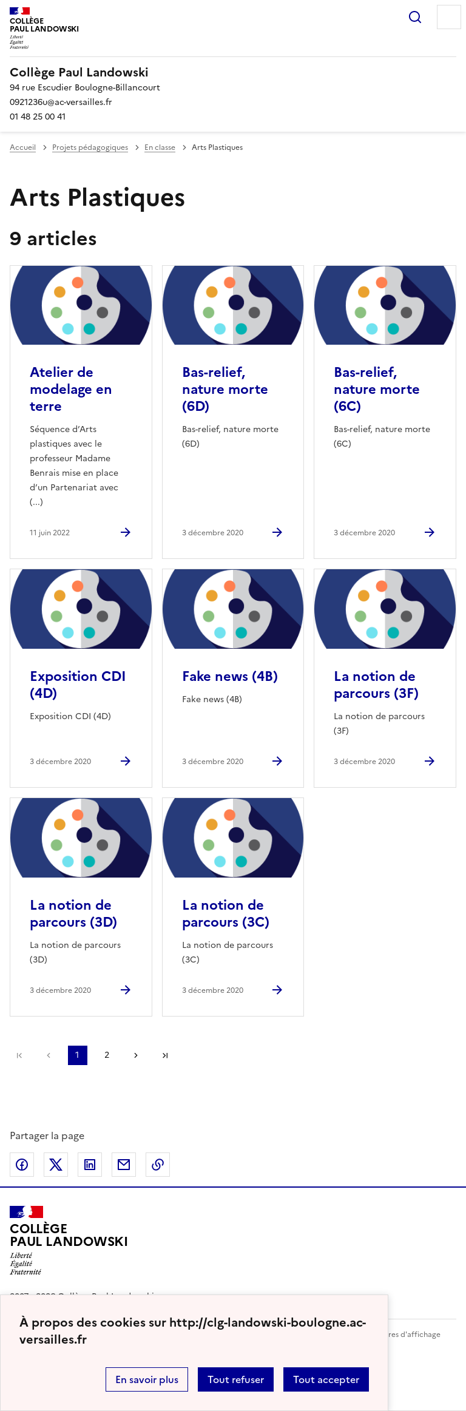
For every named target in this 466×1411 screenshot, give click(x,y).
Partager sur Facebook (22, 1164)
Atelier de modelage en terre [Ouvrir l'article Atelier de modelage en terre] (71, 389)
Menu (449, 17)
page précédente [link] (48, 1055)
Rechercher (415, 17)
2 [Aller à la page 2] (106, 1055)
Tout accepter (326, 1379)
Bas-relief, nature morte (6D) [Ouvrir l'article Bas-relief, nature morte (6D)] (225, 389)
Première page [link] (19, 1055)
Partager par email (124, 1164)
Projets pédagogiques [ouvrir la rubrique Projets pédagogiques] (90, 147)
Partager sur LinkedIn (90, 1164)
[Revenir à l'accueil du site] (69, 1240)
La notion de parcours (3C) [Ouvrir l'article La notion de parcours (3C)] (225, 913)
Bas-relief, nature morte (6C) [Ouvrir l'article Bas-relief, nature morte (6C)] (377, 389)
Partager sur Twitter (56, 1164)
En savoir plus (146, 1379)
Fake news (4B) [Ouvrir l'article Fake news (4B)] (230, 676)
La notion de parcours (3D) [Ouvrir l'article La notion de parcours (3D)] (73, 913)
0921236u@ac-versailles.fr (61, 102)
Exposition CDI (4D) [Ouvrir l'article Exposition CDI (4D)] (78, 684)
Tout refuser (236, 1379)
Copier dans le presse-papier (158, 1164)
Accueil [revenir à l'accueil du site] (23, 147)
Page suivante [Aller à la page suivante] (136, 1055)
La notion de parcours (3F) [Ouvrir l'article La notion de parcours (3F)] (376, 684)
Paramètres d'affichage (400, 1334)
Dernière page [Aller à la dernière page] (165, 1055)
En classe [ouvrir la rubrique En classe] (159, 147)
